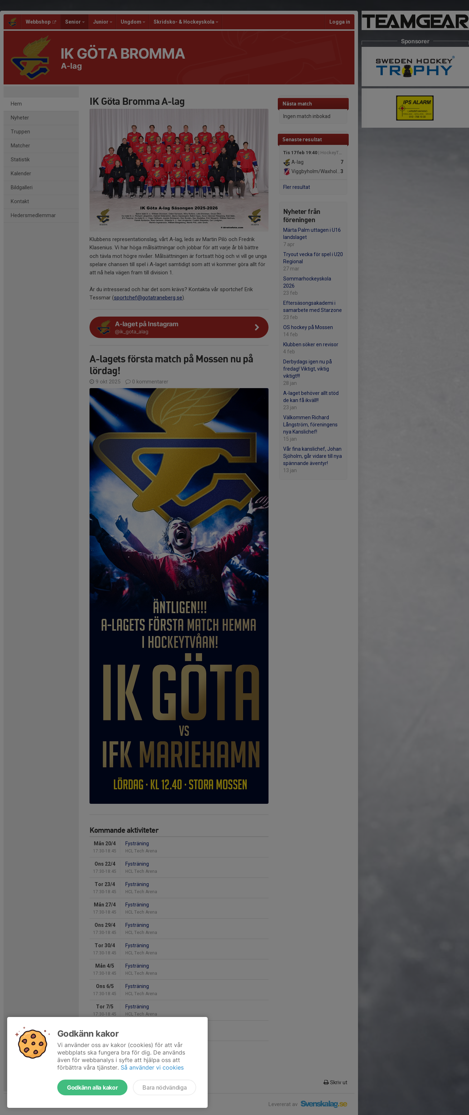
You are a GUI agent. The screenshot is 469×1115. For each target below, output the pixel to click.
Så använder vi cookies (152, 1067)
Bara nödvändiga (164, 1087)
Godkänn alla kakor (92, 1087)
